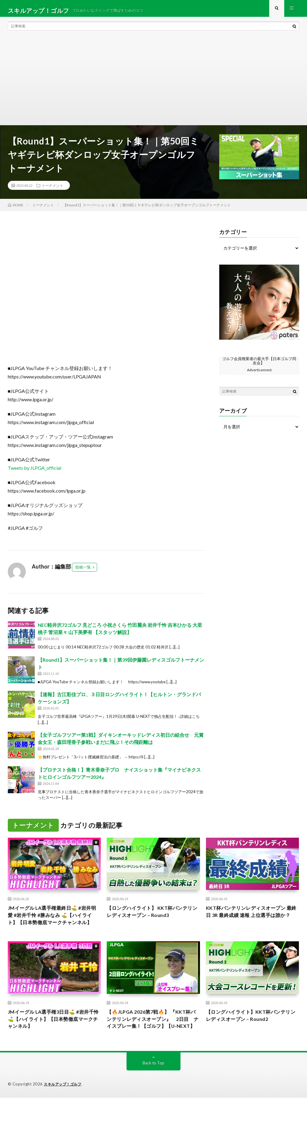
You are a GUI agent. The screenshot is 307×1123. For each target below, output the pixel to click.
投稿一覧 (83, 571)
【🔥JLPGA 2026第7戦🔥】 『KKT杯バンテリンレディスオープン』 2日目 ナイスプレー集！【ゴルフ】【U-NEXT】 (153, 1039)
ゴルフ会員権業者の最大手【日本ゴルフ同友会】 (259, 364)
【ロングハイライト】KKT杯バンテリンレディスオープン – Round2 (250, 1031)
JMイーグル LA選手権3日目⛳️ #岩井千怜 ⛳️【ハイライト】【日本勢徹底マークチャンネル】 (53, 1035)
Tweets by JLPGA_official (34, 472)
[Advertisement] (154, 84)
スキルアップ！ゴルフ (64, 1109)
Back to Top (153, 1088)
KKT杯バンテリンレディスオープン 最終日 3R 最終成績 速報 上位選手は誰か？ (250, 920)
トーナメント (52, 189)
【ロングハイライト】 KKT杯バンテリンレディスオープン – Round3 (152, 916)
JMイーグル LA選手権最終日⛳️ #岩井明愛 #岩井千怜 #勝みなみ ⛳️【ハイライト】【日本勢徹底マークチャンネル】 (52, 924)
